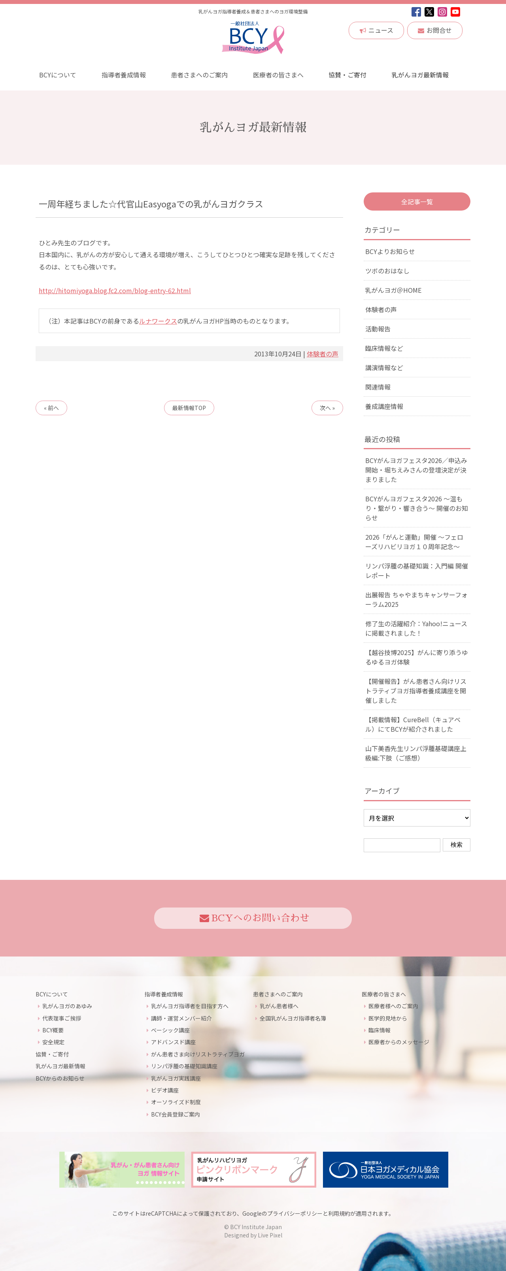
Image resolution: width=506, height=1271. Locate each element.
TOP (189, 408)
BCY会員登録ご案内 (175, 1114)
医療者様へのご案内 (393, 1006)
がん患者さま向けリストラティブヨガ (198, 1054)
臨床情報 (379, 1030)
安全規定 (53, 1042)
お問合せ (435, 30)
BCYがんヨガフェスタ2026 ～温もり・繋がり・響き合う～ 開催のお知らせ (416, 508)
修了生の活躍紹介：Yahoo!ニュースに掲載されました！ (416, 628)
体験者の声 (322, 353)
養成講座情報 (384, 406)
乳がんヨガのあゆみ (67, 1006)
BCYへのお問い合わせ (254, 918)
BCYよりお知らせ (390, 251)
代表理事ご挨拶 (61, 1018)
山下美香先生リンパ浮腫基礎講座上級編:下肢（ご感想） (415, 753)
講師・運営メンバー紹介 (181, 1018)
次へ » (327, 408)
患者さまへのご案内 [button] (198, 74)
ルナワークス (158, 321)
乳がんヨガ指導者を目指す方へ (189, 1006)
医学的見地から (387, 1018)
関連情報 (378, 387)
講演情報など (384, 367)
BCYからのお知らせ (60, 1078)
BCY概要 (53, 1030)
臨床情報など (384, 348)
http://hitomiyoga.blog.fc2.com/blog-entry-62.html (115, 290)
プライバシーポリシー (295, 1213)
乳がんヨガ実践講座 (176, 1078)
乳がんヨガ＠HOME (393, 290)
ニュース (376, 30)
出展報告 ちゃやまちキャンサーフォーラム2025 (416, 599)
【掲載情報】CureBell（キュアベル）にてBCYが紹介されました (413, 724)
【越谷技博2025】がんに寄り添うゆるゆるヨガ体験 (416, 657)
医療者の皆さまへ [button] (278, 74)
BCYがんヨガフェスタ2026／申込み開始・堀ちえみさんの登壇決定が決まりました (416, 470)
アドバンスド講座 (173, 1042)
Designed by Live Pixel (253, 1235)
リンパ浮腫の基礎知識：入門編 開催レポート (416, 570)
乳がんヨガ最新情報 (419, 74)
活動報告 (378, 328)
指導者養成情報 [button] (123, 74)
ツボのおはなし (387, 270)
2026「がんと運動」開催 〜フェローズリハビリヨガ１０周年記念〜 (414, 541)
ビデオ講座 (165, 1090)
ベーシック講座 (170, 1030)
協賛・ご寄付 (347, 74)
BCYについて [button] (57, 74)
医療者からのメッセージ (398, 1042)
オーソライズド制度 (176, 1102)
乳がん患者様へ (279, 1006)
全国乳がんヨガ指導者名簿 (293, 1018)
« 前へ (51, 408)
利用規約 (339, 1213)
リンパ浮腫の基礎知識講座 (184, 1066)
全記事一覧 (417, 201)
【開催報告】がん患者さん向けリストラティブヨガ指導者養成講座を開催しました (415, 690)
